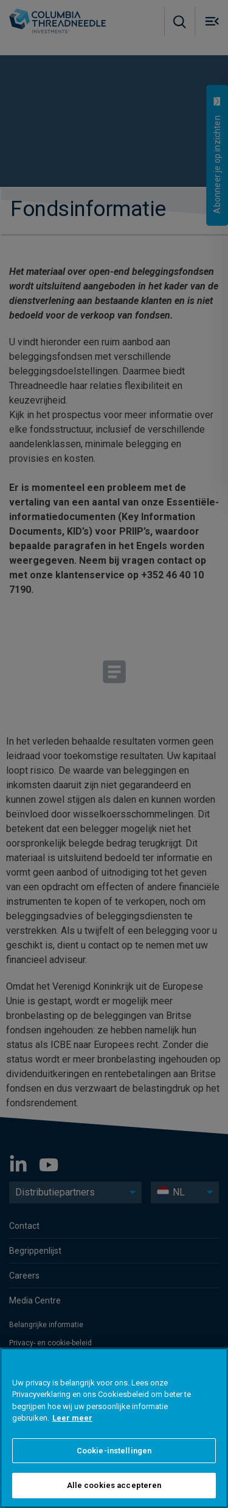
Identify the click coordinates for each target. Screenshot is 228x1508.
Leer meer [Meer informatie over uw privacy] (72, 1431)
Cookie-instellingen (114, 1464)
